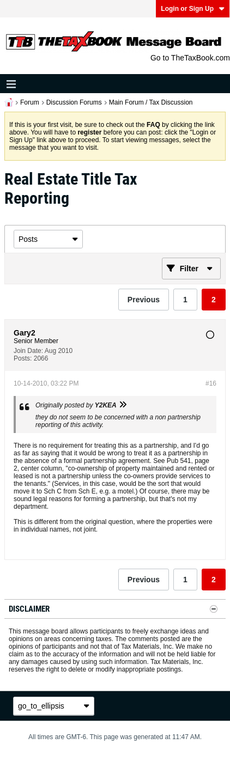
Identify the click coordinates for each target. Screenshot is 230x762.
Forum (29, 102)
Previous (144, 299)
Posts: (23, 358)
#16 (210, 383)
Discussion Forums (74, 102)
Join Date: (28, 351)
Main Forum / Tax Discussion (151, 102)
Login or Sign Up (193, 9)
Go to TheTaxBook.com (190, 57)
